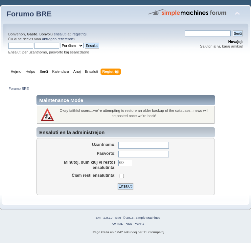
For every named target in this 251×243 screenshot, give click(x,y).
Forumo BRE (29, 14)
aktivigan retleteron (57, 39)
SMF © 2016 (124, 217)
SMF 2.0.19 (104, 217)
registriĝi (79, 34)
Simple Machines (147, 217)
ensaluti (60, 34)
